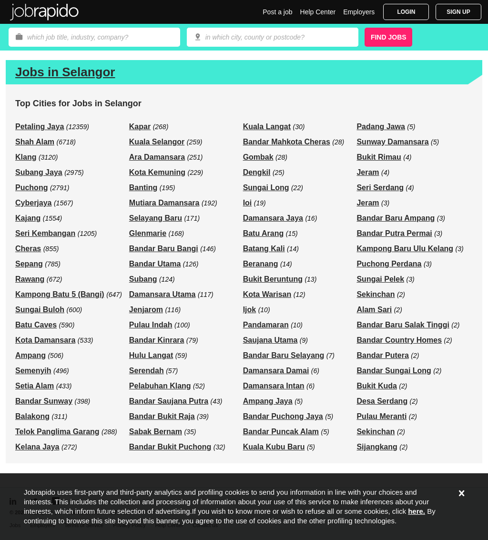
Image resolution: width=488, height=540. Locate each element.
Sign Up (458, 12)
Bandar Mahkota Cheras (286, 142)
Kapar (140, 126)
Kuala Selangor (156, 142)
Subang (143, 279)
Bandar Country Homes (399, 340)
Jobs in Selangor (65, 72)
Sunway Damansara (392, 142)
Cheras (28, 249)
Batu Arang (263, 233)
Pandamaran (266, 325)
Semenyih (33, 371)
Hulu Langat (151, 355)
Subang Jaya (38, 172)
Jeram (367, 172)
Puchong (31, 187)
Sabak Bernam (155, 432)
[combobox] (272, 37)
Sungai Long (266, 187)
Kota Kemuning (157, 172)
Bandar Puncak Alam (281, 432)
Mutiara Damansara (164, 203)
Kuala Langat (267, 126)
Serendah (146, 371)
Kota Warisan (267, 294)
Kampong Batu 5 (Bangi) (59, 294)
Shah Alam (34, 142)
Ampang (30, 355)
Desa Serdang (381, 401)
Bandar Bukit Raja (162, 416)
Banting (143, 187)
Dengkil (257, 172)
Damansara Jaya (273, 218)
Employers (359, 12)
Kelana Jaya (37, 447)
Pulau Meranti (381, 416)
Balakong (32, 416)
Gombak (258, 157)
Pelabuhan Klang (160, 386)
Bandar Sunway (43, 401)
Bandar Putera (382, 355)
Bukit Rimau (378, 157)
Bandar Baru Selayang (284, 355)
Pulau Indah (151, 325)
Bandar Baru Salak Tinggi (402, 325)
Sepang (29, 264)
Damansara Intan (274, 386)
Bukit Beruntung (273, 279)
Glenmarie (147, 233)
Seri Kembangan (45, 233)
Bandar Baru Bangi (163, 249)
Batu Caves (36, 325)
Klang (25, 157)
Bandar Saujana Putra (168, 401)
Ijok (249, 310)
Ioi (247, 203)
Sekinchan (375, 294)
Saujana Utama (270, 340)
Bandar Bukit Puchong (170, 447)
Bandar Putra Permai (394, 233)
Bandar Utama (155, 264)
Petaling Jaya (39, 126)
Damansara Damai (276, 371)
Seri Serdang (380, 187)
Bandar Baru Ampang (395, 218)
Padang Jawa (380, 126)
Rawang (29, 279)
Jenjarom (146, 310)
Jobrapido (44, 12)
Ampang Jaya (268, 401)
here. (416, 511)
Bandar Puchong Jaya (283, 416)
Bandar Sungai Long (393, 371)
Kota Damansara (45, 340)
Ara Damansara (157, 157)
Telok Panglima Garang (57, 432)
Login (406, 12)
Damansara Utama (162, 294)
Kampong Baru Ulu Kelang (404, 249)
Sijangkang (376, 447)
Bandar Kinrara (156, 340)
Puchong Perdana (388, 264)
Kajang (28, 218)
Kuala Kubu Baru (274, 447)
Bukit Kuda (376, 386)
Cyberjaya (33, 203)
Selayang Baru (155, 218)
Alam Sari (374, 310)
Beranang (260, 264)
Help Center (318, 12)
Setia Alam (34, 386)
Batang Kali (264, 249)
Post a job (277, 12)
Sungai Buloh (39, 310)
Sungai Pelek (380, 279)
